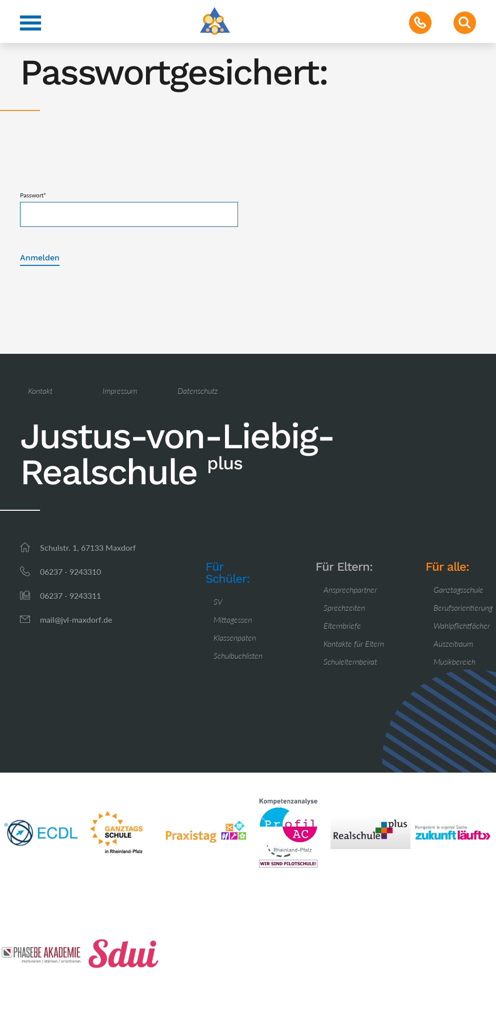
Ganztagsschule (459, 589)
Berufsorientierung (463, 607)
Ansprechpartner (350, 589)
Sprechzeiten (344, 607)
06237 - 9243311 (70, 595)
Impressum (119, 390)
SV (218, 601)
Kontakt (40, 390)
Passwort (33, 195)
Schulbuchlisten (238, 655)
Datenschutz (198, 390)
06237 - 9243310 (70, 571)
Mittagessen (233, 619)
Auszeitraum (453, 643)
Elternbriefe (342, 625)
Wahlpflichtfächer (462, 625)
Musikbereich (455, 661)
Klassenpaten (235, 637)
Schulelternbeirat (350, 661)
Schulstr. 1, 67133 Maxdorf (88, 547)
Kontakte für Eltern (354, 643)
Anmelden (40, 257)
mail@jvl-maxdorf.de (76, 619)
